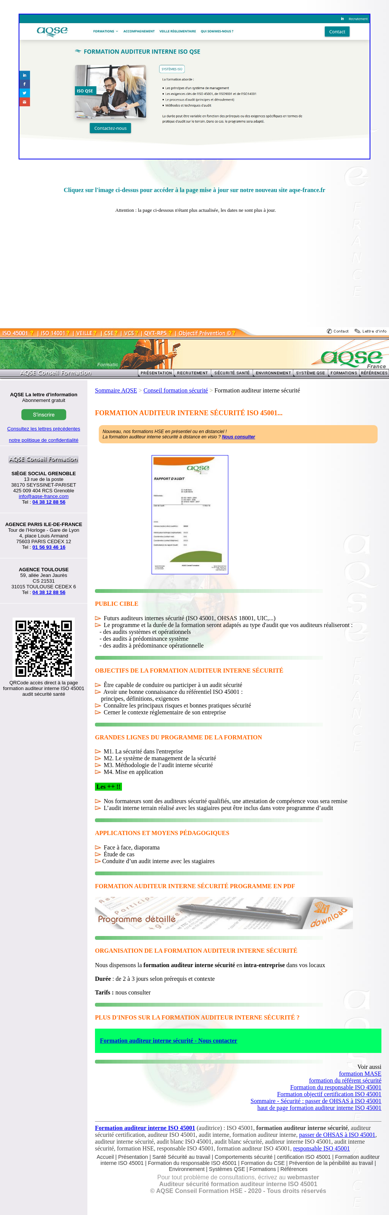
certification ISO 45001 (304, 1157)
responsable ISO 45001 (321, 1148)
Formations (262, 1169)
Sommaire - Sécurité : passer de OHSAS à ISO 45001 (316, 1101)
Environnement (187, 1169)
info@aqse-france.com (44, 496)
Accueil (105, 1157)
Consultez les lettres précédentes (43, 429)
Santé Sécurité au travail (181, 1157)
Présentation (133, 1157)
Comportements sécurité (244, 1157)
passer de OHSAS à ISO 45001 (337, 1134)
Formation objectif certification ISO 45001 (329, 1094)
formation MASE (360, 1073)
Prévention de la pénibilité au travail (331, 1163)
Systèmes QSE (228, 1169)
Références (294, 1169)
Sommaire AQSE (116, 390)
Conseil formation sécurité (176, 390)
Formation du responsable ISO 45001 (335, 1087)
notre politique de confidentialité (44, 440)
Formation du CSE (263, 1163)
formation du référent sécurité (345, 1080)
